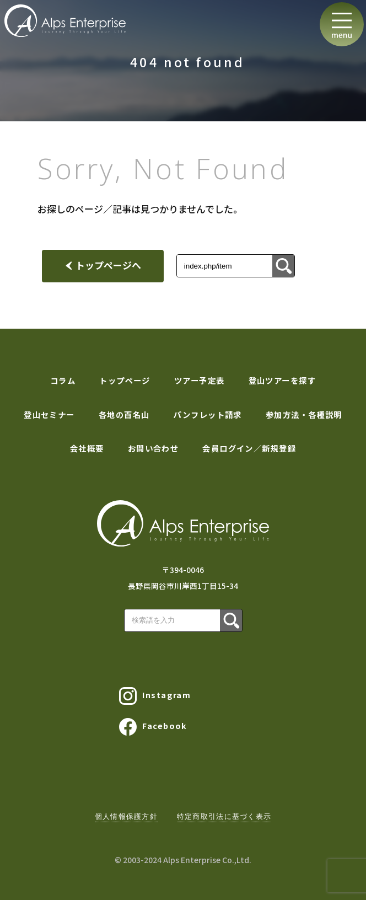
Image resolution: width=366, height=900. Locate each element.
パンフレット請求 (207, 414)
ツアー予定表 (199, 380)
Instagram (155, 696)
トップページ (124, 380)
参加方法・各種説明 (304, 414)
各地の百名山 (124, 414)
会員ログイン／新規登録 (249, 448)
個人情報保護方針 (126, 816)
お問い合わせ (153, 448)
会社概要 (87, 448)
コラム (63, 380)
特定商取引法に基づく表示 (224, 816)
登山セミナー (49, 414)
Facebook (153, 727)
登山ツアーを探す (282, 380)
